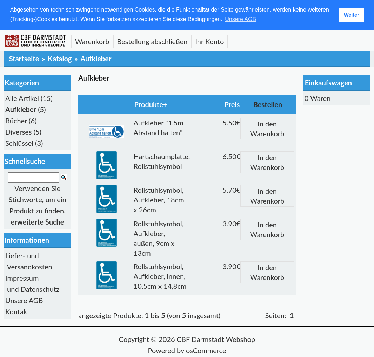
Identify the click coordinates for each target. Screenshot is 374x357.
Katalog (60, 58)
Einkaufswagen (328, 82)
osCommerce (206, 350)
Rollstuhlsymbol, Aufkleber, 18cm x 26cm (159, 199)
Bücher (16, 120)
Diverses (18, 131)
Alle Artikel (22, 98)
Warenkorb (92, 41)
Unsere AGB (24, 300)
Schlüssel (19, 142)
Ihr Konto (209, 41)
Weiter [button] (351, 15)
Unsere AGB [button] (240, 19)
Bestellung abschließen (152, 41)
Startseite (24, 58)
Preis (232, 104)
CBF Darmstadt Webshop (216, 339)
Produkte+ (150, 104)
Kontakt (17, 311)
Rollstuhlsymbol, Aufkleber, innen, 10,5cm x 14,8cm (160, 276)
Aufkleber (95, 58)
